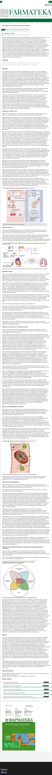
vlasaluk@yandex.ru (32, 676)
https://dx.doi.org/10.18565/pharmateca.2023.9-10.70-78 (18, 29)
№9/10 (5, 22)
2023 (2, 22)
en (50, 1)
